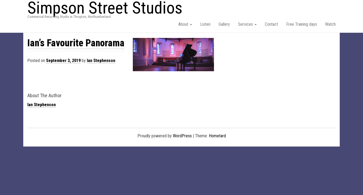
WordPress (182, 135)
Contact (271, 24)
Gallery (224, 24)
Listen (205, 24)
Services (247, 24)
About (185, 24)
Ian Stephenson (101, 60)
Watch (330, 24)
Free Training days (301, 24)
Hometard (217, 135)
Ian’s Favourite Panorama (75, 43)
